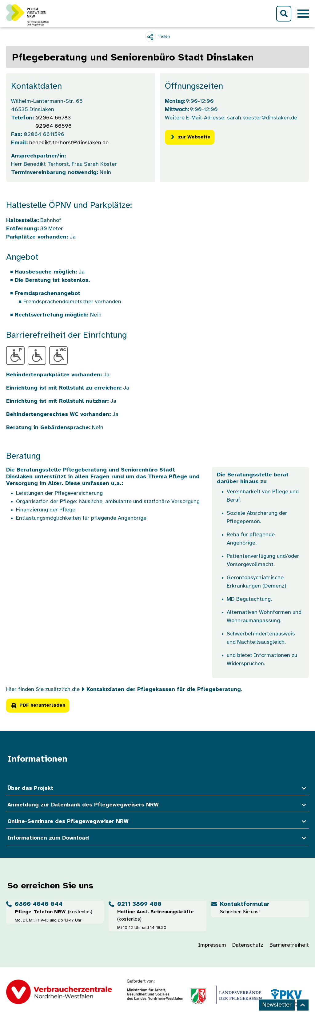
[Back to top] (303, 1005)
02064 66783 (53, 118)
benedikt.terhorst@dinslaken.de (69, 143)
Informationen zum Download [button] (157, 838)
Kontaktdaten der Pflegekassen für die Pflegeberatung (163, 690)
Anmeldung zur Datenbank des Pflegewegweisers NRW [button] (157, 805)
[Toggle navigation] (303, 14)
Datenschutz (247, 945)
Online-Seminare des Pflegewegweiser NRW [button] (157, 821)
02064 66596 (53, 126)
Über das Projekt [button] (157, 788)
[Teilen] (157, 36)
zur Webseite (189, 137)
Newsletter (277, 1005)
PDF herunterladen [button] (37, 705)
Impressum (212, 945)
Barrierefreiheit (289, 945)
